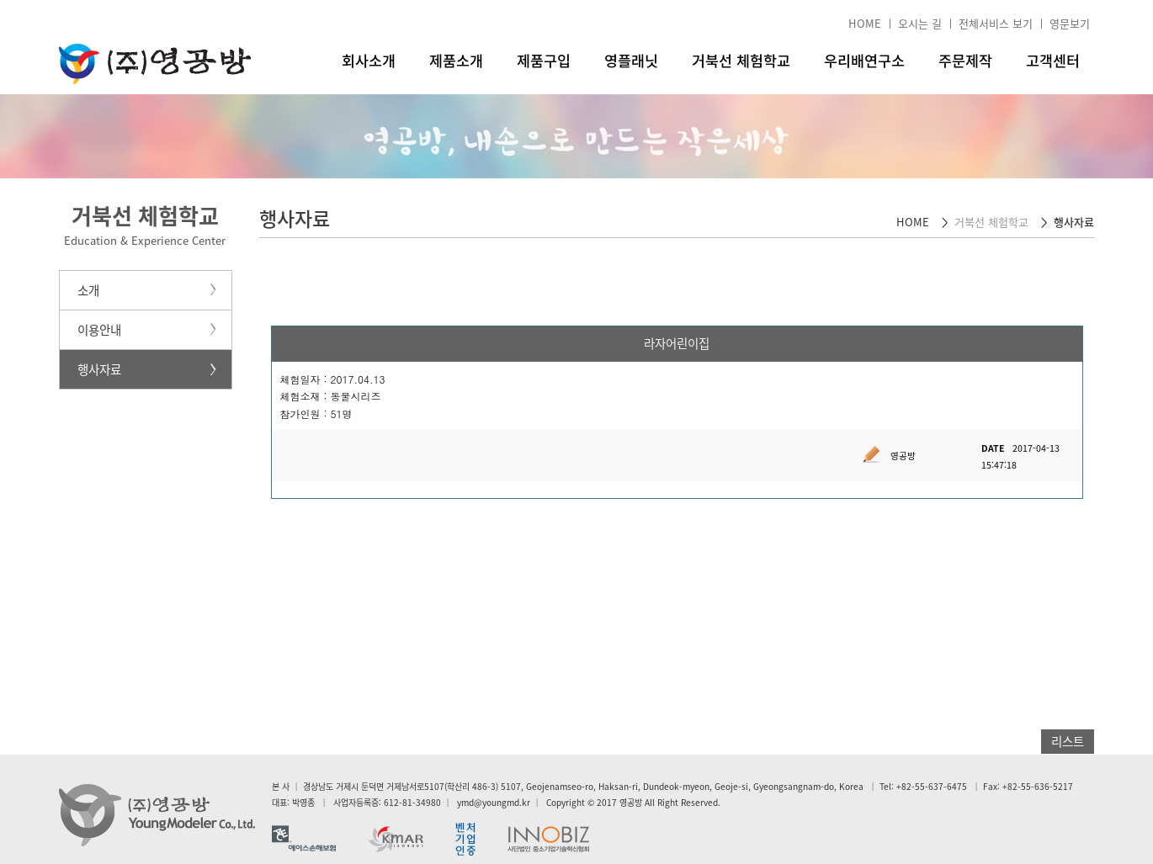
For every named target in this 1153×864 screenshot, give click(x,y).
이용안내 (99, 330)
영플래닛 (631, 61)
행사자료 (99, 369)
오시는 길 (920, 23)
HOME (864, 23)
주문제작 (965, 61)
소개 (88, 290)
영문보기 (1069, 23)
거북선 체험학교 (741, 61)
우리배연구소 (864, 61)
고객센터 (1053, 61)
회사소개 (369, 61)
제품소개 (456, 61)
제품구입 (544, 61)
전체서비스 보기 (996, 23)
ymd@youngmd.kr (493, 802)
